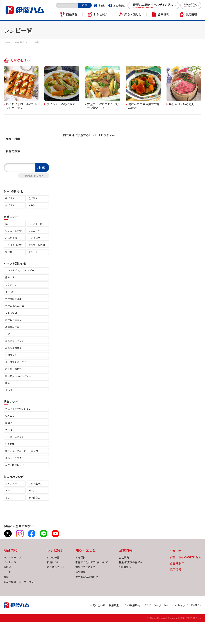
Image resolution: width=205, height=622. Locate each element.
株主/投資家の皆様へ (130, 562)
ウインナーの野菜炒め (61, 104)
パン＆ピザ (34, 237)
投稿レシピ (53, 562)
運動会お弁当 (12, 326)
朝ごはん (10, 198)
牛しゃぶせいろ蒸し (182, 104)
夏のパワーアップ (14, 341)
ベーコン (10, 490)
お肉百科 (80, 557)
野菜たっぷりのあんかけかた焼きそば (103, 105)
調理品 (7, 567)
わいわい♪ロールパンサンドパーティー (22, 105)
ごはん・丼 (34, 230)
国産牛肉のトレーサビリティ (20, 581)
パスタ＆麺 (11, 237)
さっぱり (10, 390)
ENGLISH (196, 605)
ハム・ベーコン (12, 557)
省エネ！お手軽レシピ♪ (18, 408)
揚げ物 (8, 252)
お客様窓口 (119, 5)
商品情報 (72, 14)
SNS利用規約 (132, 605)
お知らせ (175, 551)
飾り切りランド (56, 567)
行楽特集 (10, 444)
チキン (31, 490)
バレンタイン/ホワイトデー (19, 270)
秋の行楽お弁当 (13, 348)
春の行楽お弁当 (13, 298)
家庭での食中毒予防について (91, 562)
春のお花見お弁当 (14, 305)
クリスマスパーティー (16, 362)
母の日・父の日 (13, 319)
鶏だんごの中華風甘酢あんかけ (144, 105)
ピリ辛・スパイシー (15, 437)
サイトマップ (180, 605)
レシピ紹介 (101, 14)
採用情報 (191, 14)
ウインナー (11, 483)
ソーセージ (10, 562)
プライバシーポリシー (156, 605)
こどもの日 (11, 312)
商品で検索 (13, 139)
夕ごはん (10, 205)
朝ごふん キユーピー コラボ (21, 451)
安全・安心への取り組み (185, 557)
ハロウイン (11, 355)
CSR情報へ (125, 567)
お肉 (6, 576)
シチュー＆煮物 (13, 230)
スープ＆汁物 (35, 223)
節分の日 (10, 277)
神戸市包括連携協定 (86, 576)
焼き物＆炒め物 (36, 245)
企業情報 (163, 14)
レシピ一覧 (53, 557)
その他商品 (34, 497)
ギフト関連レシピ (14, 465)
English (102, 5)
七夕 (7, 334)
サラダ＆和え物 (13, 245)
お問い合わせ (97, 605)
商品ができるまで (85, 567)
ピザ (7, 497)
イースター (11, 291)
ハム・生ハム (35, 483)
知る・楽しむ (133, 14)
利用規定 (114, 605)
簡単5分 (9, 423)
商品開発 (80, 572)
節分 (7, 383)
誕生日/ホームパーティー (18, 376)
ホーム (7, 42)
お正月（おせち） (14, 369)
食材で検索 (13, 151)
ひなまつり (11, 284)
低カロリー (11, 415)
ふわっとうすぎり (14, 458)
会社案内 (124, 557)
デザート (33, 252)
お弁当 (31, 205)
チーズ (7, 572)
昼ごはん (33, 198)
